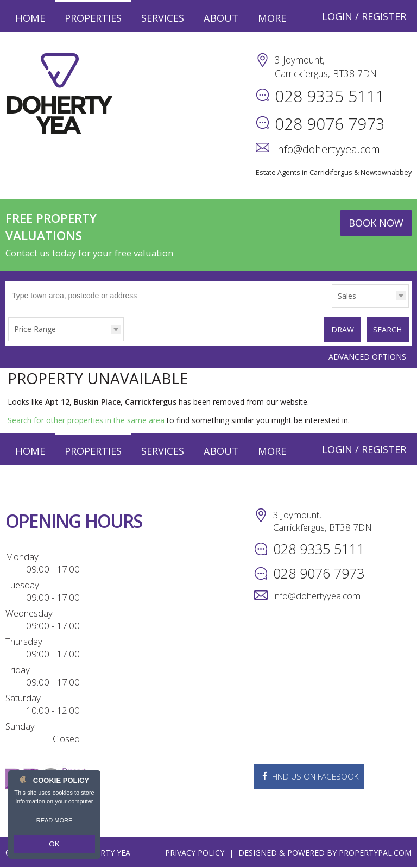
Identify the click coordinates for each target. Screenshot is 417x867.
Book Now (376, 222)
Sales (347, 296)
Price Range (35, 329)
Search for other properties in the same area (86, 418)
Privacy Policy (194, 850)
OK (54, 846)
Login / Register (364, 16)
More (272, 17)
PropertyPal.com (375, 850)
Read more (54, 823)
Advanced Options (367, 354)
